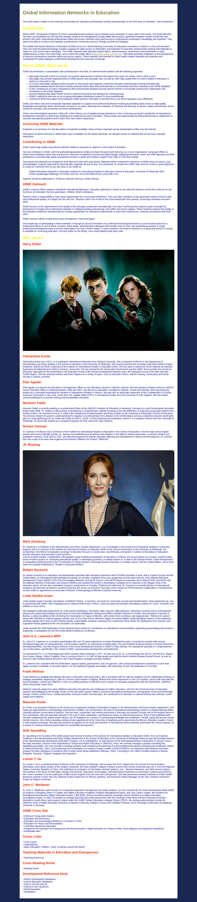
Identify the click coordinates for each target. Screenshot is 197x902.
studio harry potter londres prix (107, 54)
